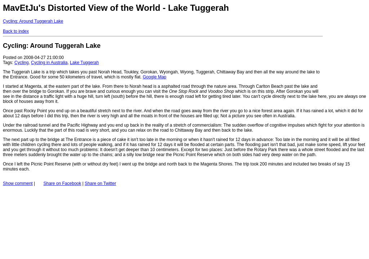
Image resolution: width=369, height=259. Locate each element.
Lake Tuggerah (84, 62)
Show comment (18, 183)
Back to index (16, 31)
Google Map (154, 76)
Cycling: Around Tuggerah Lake (33, 21)
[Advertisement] (344, 46)
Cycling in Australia (49, 62)
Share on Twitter (100, 183)
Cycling (21, 62)
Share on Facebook (62, 183)
